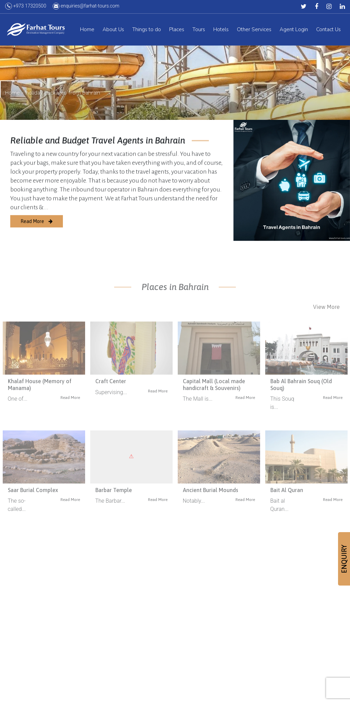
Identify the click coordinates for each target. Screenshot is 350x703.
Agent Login (294, 30)
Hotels (221, 30)
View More (326, 307)
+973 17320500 (25, 7)
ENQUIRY (344, 558)
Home (87, 30)
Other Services (254, 30)
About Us (113, 30)
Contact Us (328, 30)
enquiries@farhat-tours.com (86, 7)
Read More (37, 227)
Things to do (146, 30)
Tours (198, 30)
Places (176, 30)
